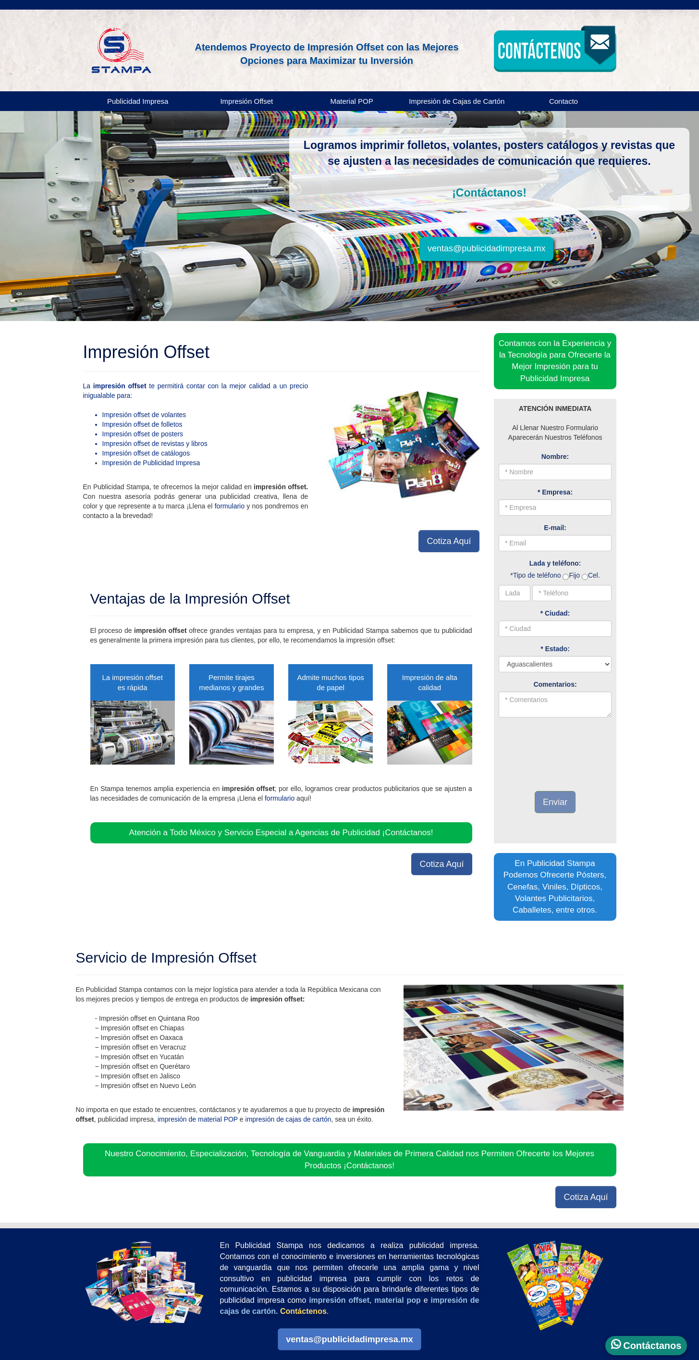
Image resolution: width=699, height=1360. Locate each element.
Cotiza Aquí (449, 541)
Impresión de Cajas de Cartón (456, 101)
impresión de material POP (198, 1119)
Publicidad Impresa (138, 101)
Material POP (351, 101)
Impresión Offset (246, 101)
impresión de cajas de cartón (288, 1119)
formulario (230, 506)
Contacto (563, 101)
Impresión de (122, 463)
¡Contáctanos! (489, 192)
